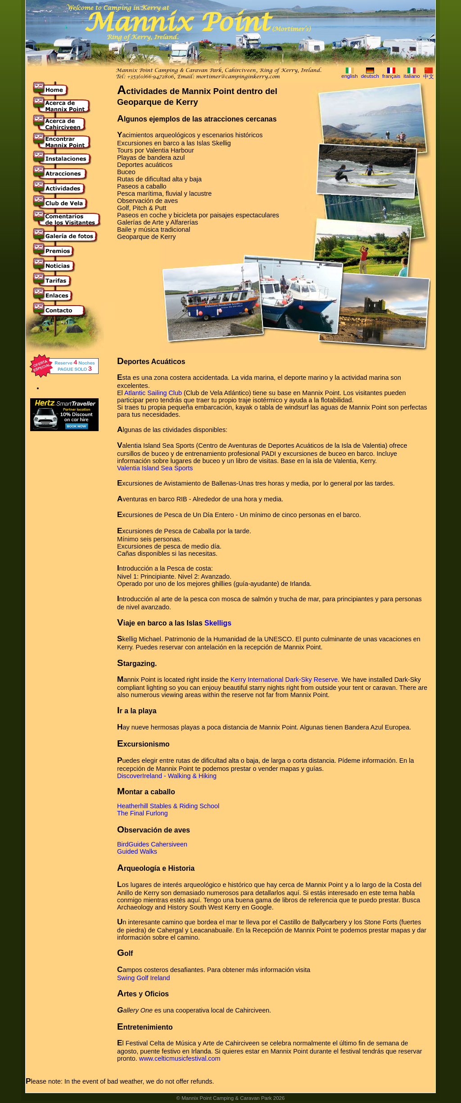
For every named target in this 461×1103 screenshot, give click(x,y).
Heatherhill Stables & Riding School (168, 806)
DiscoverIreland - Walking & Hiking (167, 775)
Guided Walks (137, 851)
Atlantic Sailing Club (153, 392)
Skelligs (217, 623)
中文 (428, 76)
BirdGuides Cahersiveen (152, 844)
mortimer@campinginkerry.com (238, 77)
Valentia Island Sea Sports (155, 468)
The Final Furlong (142, 813)
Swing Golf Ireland (143, 977)
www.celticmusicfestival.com (180, 1058)
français (391, 76)
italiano (411, 76)
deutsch (370, 76)
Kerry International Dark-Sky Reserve (284, 679)
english (349, 76)
